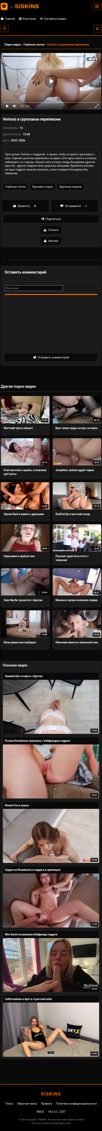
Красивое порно (42, 186)
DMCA (40, 1111)
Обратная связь (27, 1103)
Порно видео (12, 44)
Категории (27, 18)
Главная (8, 18)
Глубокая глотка (34, 44)
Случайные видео (53, 18)
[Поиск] (5, 28)
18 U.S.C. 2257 (57, 1111)
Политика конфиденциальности (76, 1103)
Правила (46, 1103)
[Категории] (97, 6)
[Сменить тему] (97, 28)
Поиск (9, 1103)
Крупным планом (71, 186)
